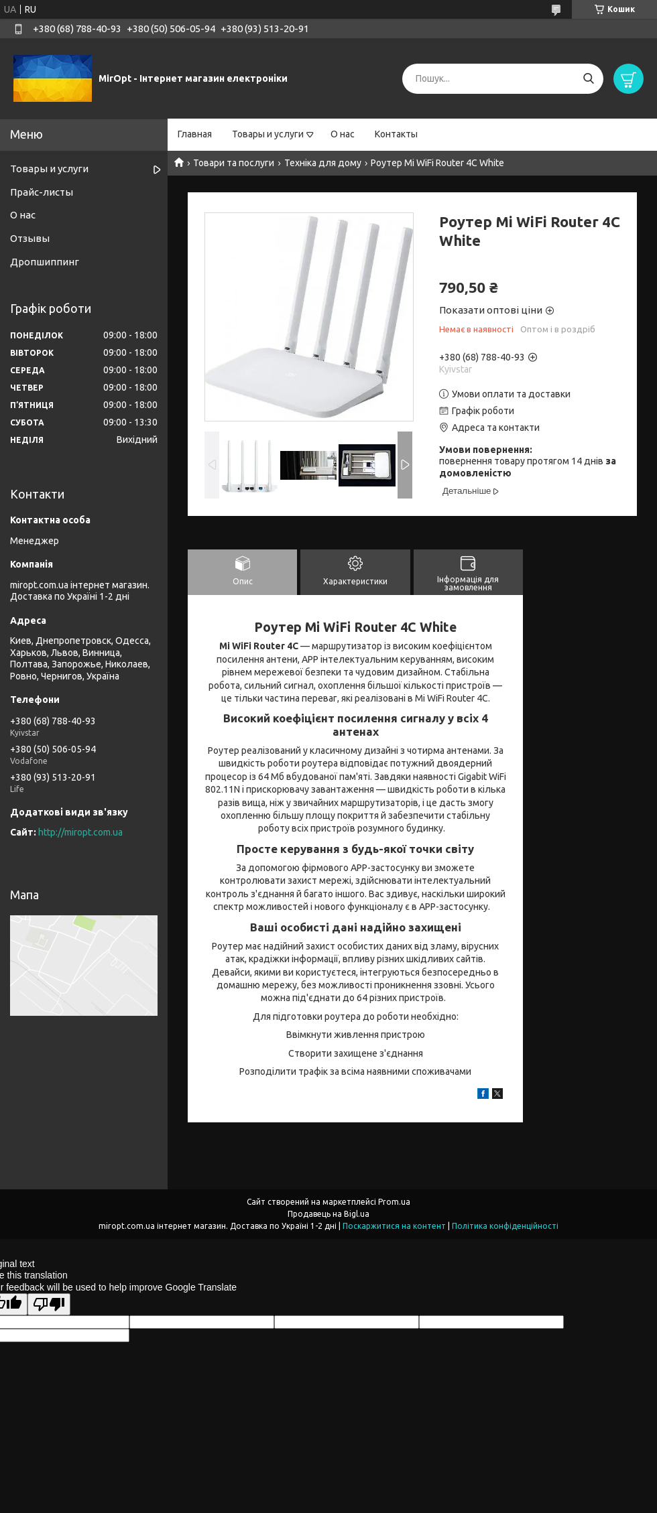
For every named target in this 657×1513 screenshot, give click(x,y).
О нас (343, 134)
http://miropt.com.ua (80, 832)
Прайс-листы (41, 192)
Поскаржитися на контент (394, 1226)
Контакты (396, 134)
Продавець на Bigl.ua (328, 1213)
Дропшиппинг (44, 261)
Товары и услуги (268, 134)
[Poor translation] (48, 1304)
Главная (195, 134)
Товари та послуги (233, 162)
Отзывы (30, 238)
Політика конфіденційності (505, 1226)
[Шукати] (588, 79)
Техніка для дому (322, 162)
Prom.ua (394, 1201)
